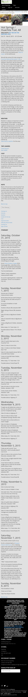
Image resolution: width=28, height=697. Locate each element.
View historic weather (7, 141)
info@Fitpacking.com (6, 641)
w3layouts (12, 689)
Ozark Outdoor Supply (10, 263)
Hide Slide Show (18, 12)
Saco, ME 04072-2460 (6, 653)
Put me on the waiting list (10, 33)
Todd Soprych (5, 148)
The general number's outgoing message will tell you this (14, 664)
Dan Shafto (4, 150)
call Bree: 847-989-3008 (6, 662)
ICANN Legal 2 (7, 693)
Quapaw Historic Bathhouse (10, 544)
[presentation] (12, 679)
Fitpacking (3, 649)
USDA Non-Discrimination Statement (13, 626)
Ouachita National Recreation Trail (10, 59)
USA (2, 655)
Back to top (4, 204)
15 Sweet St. (4, 651)
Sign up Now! (4, 226)
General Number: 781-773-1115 (8, 643)
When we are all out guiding (7, 660)
